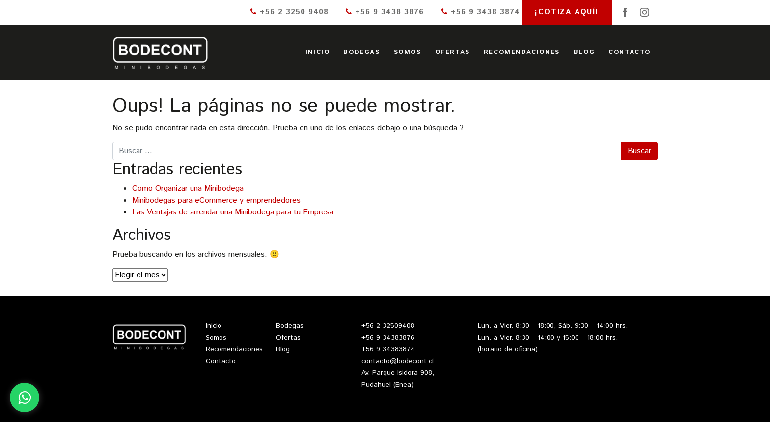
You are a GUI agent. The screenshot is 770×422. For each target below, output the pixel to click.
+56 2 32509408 (387, 326)
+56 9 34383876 (387, 338)
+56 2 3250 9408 (289, 12)
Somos (407, 52)
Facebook (625, 12)
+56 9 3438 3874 (480, 12)
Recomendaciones (522, 52)
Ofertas (452, 52)
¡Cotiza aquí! (567, 12)
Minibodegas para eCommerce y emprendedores (216, 200)
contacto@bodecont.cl (397, 361)
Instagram (645, 12)
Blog (584, 52)
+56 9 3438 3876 (385, 12)
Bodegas (361, 52)
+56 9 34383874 (388, 349)
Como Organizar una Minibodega (188, 188)
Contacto (629, 52)
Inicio (317, 52)
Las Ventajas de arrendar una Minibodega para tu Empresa (232, 212)
